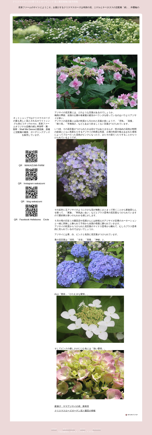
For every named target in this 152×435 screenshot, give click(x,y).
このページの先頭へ (132, 415)
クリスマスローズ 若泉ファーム (37, 143)
